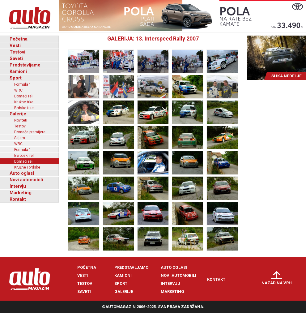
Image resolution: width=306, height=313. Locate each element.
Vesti (15, 45)
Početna (19, 39)
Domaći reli (23, 96)
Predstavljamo (25, 65)
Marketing (21, 192)
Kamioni (18, 71)
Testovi (17, 52)
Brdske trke (24, 108)
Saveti (16, 58)
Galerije (18, 114)
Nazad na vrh (276, 283)
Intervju (18, 186)
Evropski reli (24, 155)
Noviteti (20, 120)
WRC (18, 90)
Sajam (19, 138)
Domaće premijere (29, 132)
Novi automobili (26, 179)
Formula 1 (22, 84)
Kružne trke (23, 102)
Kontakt (18, 199)
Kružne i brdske (27, 167)
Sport (16, 78)
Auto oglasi (22, 173)
